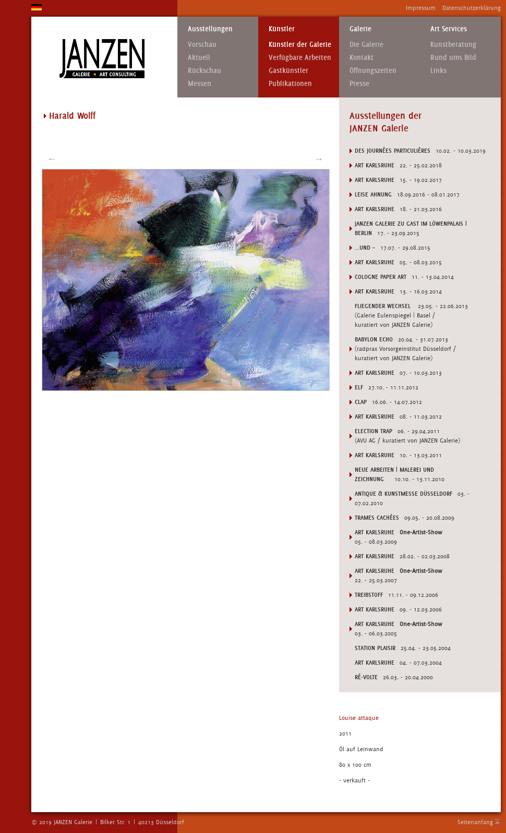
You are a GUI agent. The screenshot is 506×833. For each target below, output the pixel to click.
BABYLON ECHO (374, 339)
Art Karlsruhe (374, 165)
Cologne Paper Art (380, 276)
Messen (199, 83)
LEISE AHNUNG (373, 194)
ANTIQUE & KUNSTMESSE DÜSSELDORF (403, 493)
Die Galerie (366, 44)
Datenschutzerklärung (471, 7)
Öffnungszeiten (373, 70)
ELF (359, 387)
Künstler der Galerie (300, 44)
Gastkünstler (288, 70)
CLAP (361, 402)
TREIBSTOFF (369, 594)
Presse (359, 83)
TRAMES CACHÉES (377, 517)
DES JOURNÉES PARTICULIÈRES (392, 150)
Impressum (421, 7)
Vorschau (202, 44)
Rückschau (204, 70)
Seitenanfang (475, 822)
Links (438, 70)
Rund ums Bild (453, 57)
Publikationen (290, 83)
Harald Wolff (72, 115)
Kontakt (362, 57)
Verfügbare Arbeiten (300, 57)
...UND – (365, 247)
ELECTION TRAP (373, 431)
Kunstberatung (453, 44)
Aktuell (199, 57)
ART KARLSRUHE (374, 532)
